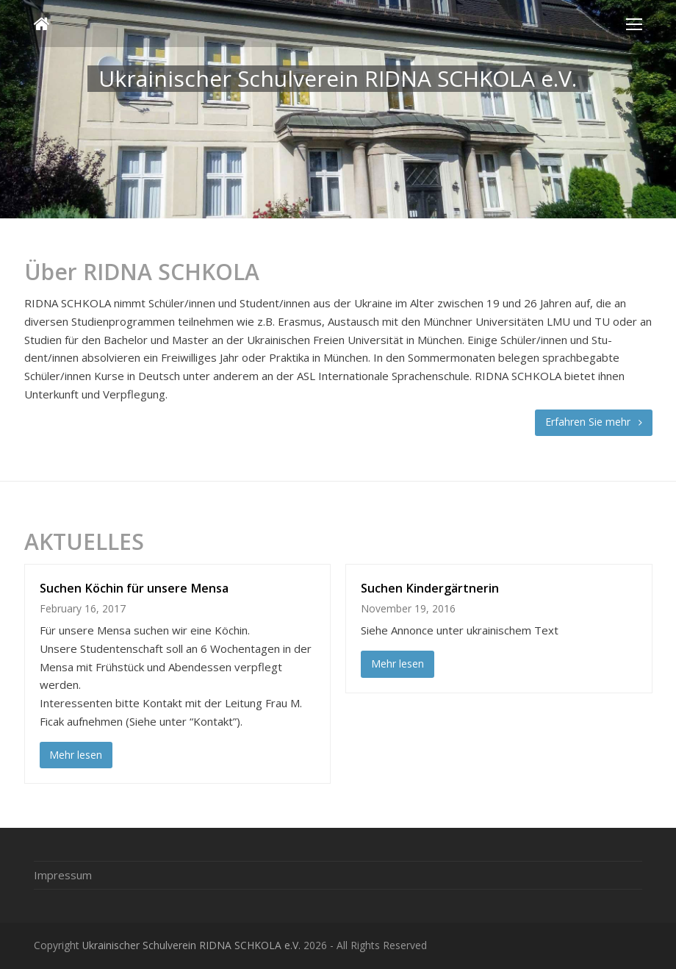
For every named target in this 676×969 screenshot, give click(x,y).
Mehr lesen (75, 755)
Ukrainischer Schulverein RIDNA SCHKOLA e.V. (191, 945)
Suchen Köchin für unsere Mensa (134, 588)
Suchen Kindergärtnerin (430, 588)
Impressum (63, 875)
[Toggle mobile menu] (634, 23)
